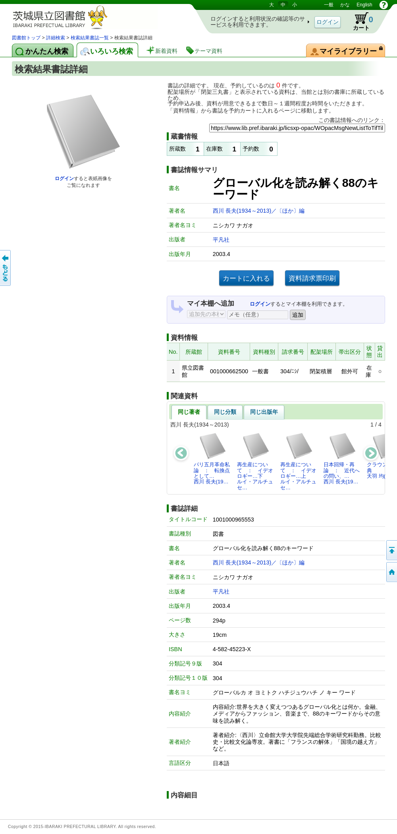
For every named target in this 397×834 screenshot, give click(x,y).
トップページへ (391, 572)
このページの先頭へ (391, 550)
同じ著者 (189, 412)
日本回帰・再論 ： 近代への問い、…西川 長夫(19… (342, 458)
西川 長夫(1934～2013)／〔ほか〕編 (259, 211)
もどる (6, 268)
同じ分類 (225, 412)
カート (359, 21)
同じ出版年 (264, 412)
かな (345, 5)
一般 (328, 5)
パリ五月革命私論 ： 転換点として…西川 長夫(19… (212, 458)
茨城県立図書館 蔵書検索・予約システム (95, 17)
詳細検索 (55, 38)
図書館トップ (26, 38)
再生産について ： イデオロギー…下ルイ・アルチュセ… (255, 461)
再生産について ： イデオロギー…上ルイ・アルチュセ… (298, 461)
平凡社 (221, 240)
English (364, 5)
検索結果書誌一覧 (90, 38)
